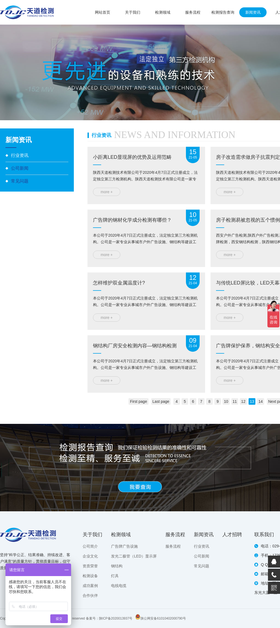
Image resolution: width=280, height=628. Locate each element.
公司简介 (90, 546)
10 (226, 401)
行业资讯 (19, 155)
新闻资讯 (253, 12)
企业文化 (90, 556)
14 (260, 401)
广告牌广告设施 (124, 546)
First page (138, 401)
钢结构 (116, 566)
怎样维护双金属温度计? (119, 283)
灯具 (115, 576)
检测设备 (90, 576)
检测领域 (162, 12)
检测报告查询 (222, 12)
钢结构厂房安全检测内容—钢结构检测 (135, 345)
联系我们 (264, 534)
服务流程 (192, 12)
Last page (161, 401)
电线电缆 (118, 585)
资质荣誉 (90, 566)
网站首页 (102, 12)
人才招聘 (232, 534)
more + (107, 192)
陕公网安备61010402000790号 (163, 618)
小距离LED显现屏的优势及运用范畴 (132, 157)
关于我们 (132, 12)
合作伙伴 (90, 595)
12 (243, 401)
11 (235, 401)
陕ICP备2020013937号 (116, 618)
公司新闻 (19, 168)
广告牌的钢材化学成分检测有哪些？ (132, 220)
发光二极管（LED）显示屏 (134, 556)
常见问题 (19, 181)
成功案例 (90, 585)
